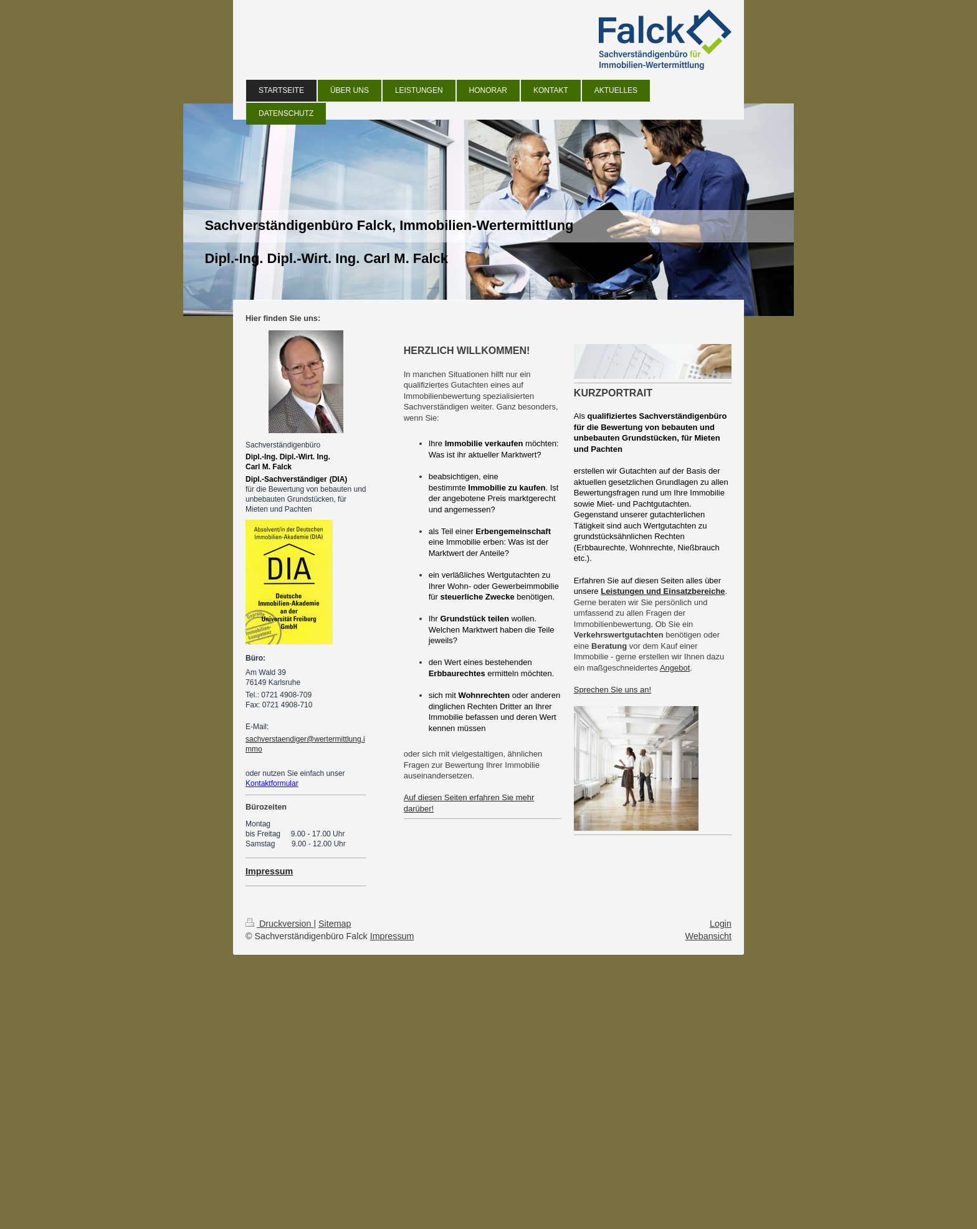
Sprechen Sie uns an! (612, 689)
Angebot (675, 667)
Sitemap (334, 924)
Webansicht (708, 936)
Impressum (392, 936)
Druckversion (279, 924)
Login (721, 924)
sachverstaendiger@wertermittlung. (304, 739)
